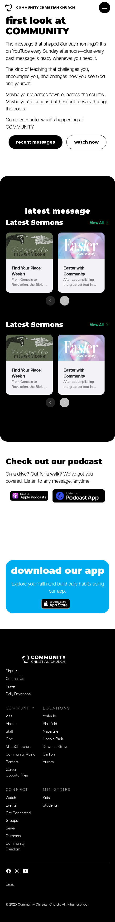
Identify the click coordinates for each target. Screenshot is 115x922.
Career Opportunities (17, 772)
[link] (29, 263)
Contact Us (15, 678)
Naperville (50, 731)
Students (50, 805)
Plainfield (50, 723)
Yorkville (49, 716)
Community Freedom (15, 846)
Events (11, 805)
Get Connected (18, 812)
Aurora (48, 761)
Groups (12, 820)
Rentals (12, 761)
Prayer (11, 686)
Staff (9, 731)
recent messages (35, 142)
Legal (10, 883)
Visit (9, 716)
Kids (46, 797)
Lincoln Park (53, 738)
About (11, 723)
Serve (10, 828)
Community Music (20, 754)
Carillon (49, 754)
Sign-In (12, 670)
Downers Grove (55, 746)
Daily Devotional (18, 693)
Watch (11, 797)
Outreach (13, 835)
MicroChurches (18, 746)
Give (9, 738)
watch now (86, 142)
